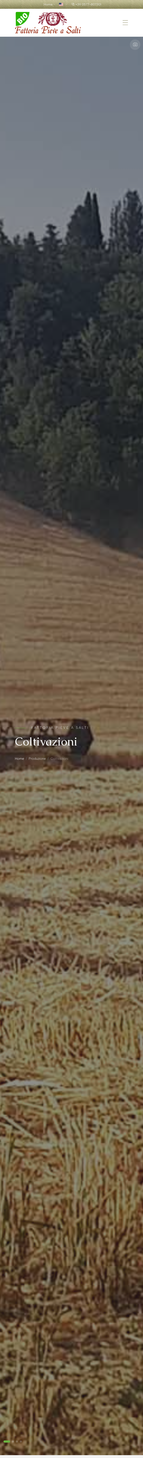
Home (19, 759)
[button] (7, 1441)
